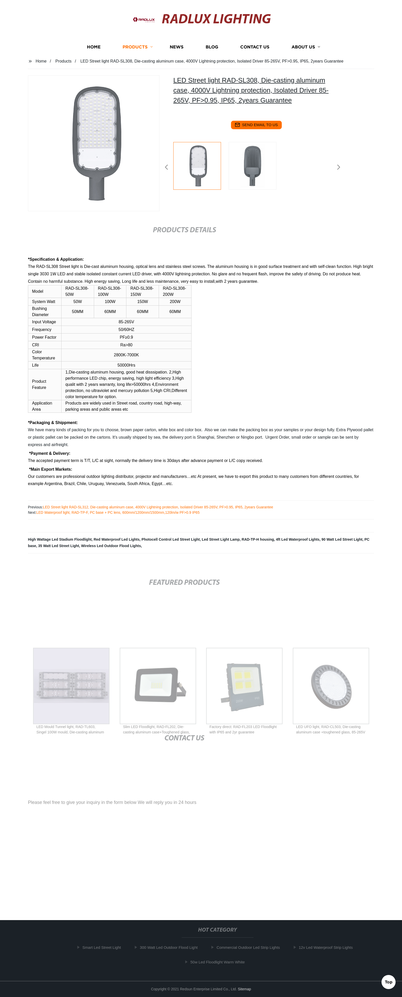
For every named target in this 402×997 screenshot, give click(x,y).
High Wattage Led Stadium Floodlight (60, 539)
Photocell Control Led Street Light (171, 539)
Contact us (254, 51)
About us (303, 51)
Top (389, 981)
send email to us (256, 124)
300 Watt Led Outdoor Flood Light (171, 947)
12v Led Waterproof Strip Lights (329, 947)
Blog (212, 51)
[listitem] (201, 165)
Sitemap (244, 989)
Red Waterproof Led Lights (116, 539)
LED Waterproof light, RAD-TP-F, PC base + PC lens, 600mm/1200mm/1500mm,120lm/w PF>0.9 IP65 (118, 512)
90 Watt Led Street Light (342, 539)
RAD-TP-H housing (258, 539)
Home (93, 51)
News (177, 51)
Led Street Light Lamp (221, 539)
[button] (166, 168)
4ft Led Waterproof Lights (297, 539)
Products (135, 51)
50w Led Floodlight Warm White (220, 962)
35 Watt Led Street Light (58, 546)
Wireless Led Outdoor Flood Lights (111, 546)
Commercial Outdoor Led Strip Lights (251, 947)
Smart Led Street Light (104, 947)
